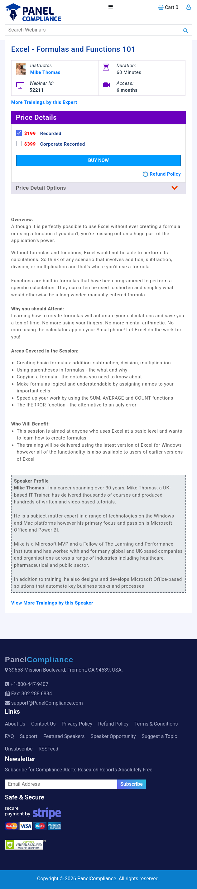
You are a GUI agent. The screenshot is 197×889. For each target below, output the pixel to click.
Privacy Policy (76, 724)
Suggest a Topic (159, 736)
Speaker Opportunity (113, 736)
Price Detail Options (98, 188)
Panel (39, 659)
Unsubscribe (19, 749)
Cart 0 (168, 7)
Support (28, 736)
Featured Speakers (63, 736)
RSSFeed (48, 749)
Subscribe (131, 784)
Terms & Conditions (156, 724)
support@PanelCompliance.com (47, 703)
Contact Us (43, 724)
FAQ (9, 736)
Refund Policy (113, 724)
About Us (15, 724)
